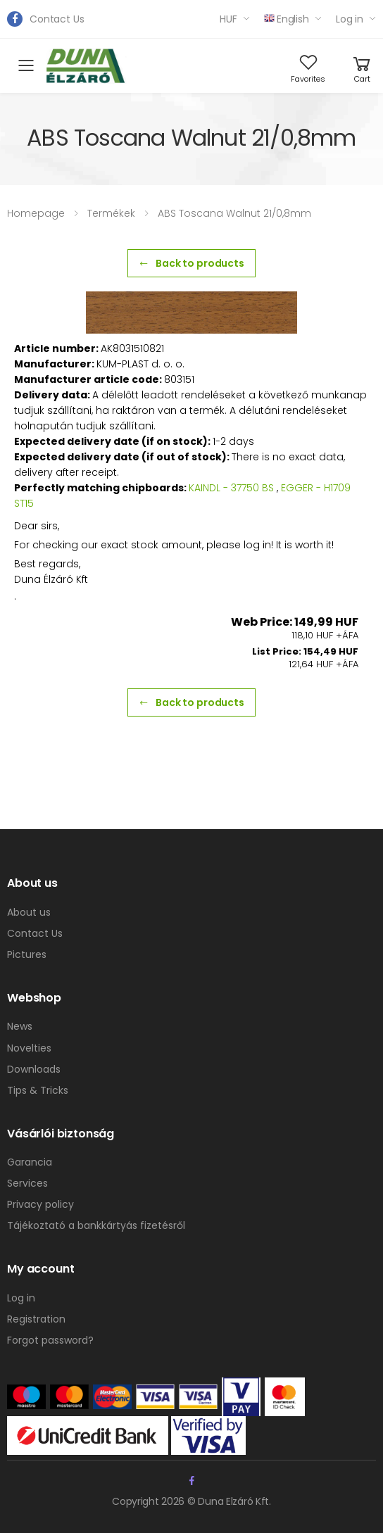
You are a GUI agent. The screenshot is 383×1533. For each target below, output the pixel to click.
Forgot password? (50, 1340)
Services (27, 1183)
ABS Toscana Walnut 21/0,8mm (234, 213)
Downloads (34, 1069)
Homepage (36, 213)
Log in (349, 19)
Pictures (26, 954)
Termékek (111, 213)
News (19, 1026)
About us (29, 912)
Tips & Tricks (37, 1090)
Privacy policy (40, 1204)
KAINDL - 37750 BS (231, 488)
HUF (228, 19)
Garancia (29, 1162)
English (286, 19)
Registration (36, 1319)
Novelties (29, 1048)
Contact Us (57, 19)
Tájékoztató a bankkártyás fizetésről (96, 1225)
